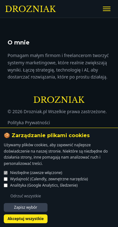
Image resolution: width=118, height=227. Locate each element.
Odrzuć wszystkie (25, 196)
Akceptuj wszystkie (26, 218)
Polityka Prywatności (29, 122)
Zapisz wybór (25, 207)
